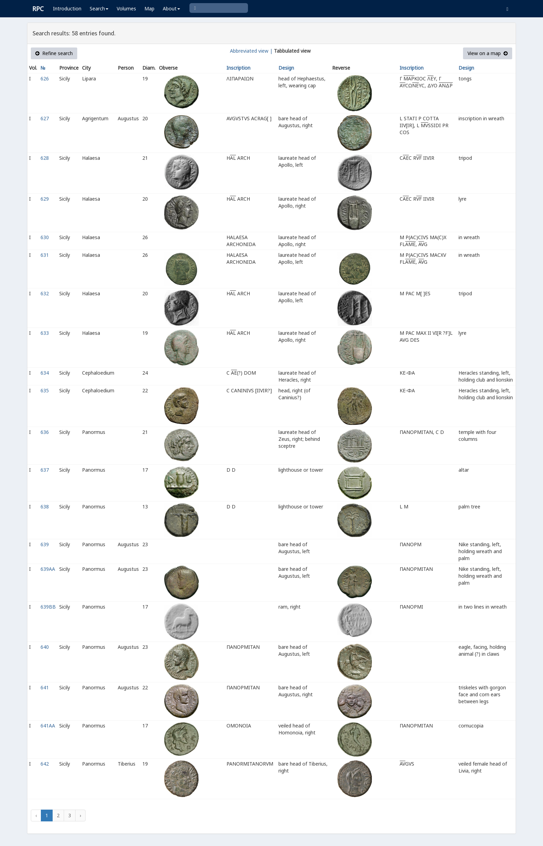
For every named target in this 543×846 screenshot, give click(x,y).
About (171, 8)
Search (99, 8)
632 (45, 293)
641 (45, 687)
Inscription (238, 67)
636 (45, 432)
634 (45, 372)
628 (45, 158)
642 (45, 763)
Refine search (54, 53)
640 (45, 647)
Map (149, 8)
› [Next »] (80, 815)
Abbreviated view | (251, 50)
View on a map (488, 53)
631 (45, 255)
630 (45, 237)
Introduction (67, 8)
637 (45, 469)
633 (45, 333)
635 (45, 390)
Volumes (126, 8)
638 (45, 506)
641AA (48, 725)
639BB (48, 606)
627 (45, 118)
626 (45, 78)
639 (45, 544)
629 (45, 198)
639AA (48, 569)
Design (286, 67)
